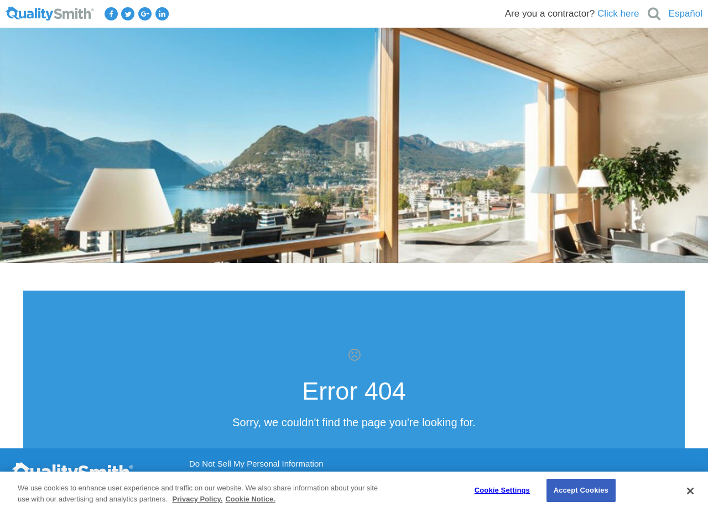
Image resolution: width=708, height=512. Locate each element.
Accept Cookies (581, 490)
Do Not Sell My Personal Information (256, 463)
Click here (618, 13)
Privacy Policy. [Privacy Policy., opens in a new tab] (198, 499)
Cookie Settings (502, 490)
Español (685, 13)
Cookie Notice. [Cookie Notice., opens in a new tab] (250, 499)
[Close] (690, 491)
